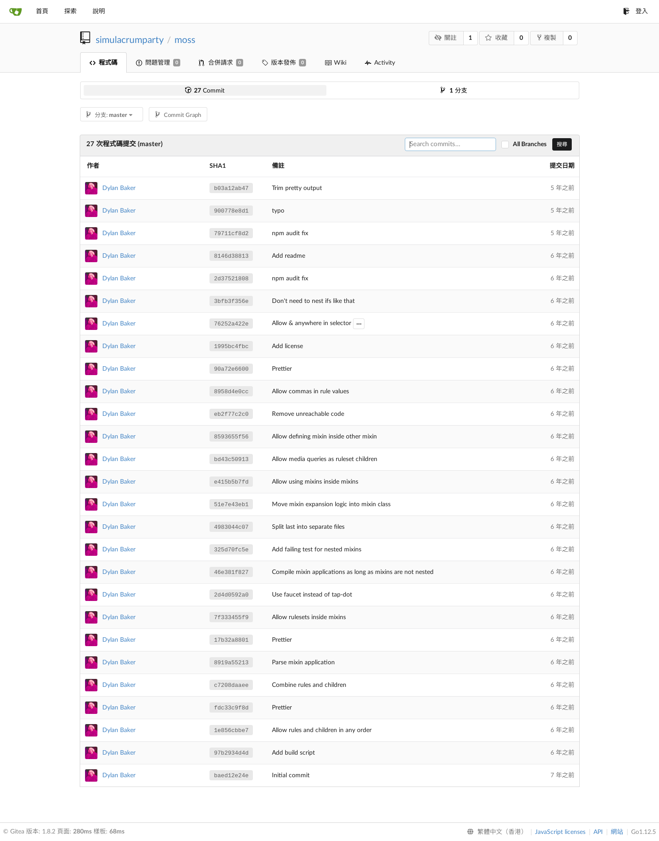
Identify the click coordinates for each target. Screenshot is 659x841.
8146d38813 (231, 256)
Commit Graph (178, 115)
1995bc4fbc (231, 346)
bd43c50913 (231, 459)
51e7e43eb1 (231, 504)
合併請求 (221, 62)
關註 (445, 38)
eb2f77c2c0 (231, 414)
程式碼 (103, 62)
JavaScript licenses (560, 832)
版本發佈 (284, 62)
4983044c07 (231, 527)
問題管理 (158, 62)
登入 (635, 11)
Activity (380, 62)
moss (184, 40)
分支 (454, 91)
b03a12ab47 (231, 188)
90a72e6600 (231, 369)
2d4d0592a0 (231, 595)
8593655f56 (231, 437)
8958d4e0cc (231, 391)
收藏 (496, 38)
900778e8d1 (231, 211)
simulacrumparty (129, 40)
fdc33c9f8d (231, 708)
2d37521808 (231, 278)
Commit (205, 91)
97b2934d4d (231, 753)
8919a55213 (231, 662)
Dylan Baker (119, 188)
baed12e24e (231, 775)
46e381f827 (231, 572)
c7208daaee (231, 685)
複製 (546, 37)
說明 (99, 11)
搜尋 (562, 144)
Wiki (335, 62)
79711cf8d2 (231, 233)
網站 (617, 832)
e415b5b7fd (231, 482)
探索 (70, 11)
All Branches (531, 144)
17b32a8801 (231, 640)
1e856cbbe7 (231, 730)
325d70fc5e (231, 549)
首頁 (42, 11)
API (598, 832)
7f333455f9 (231, 617)
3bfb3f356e (231, 301)
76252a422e (231, 324)
